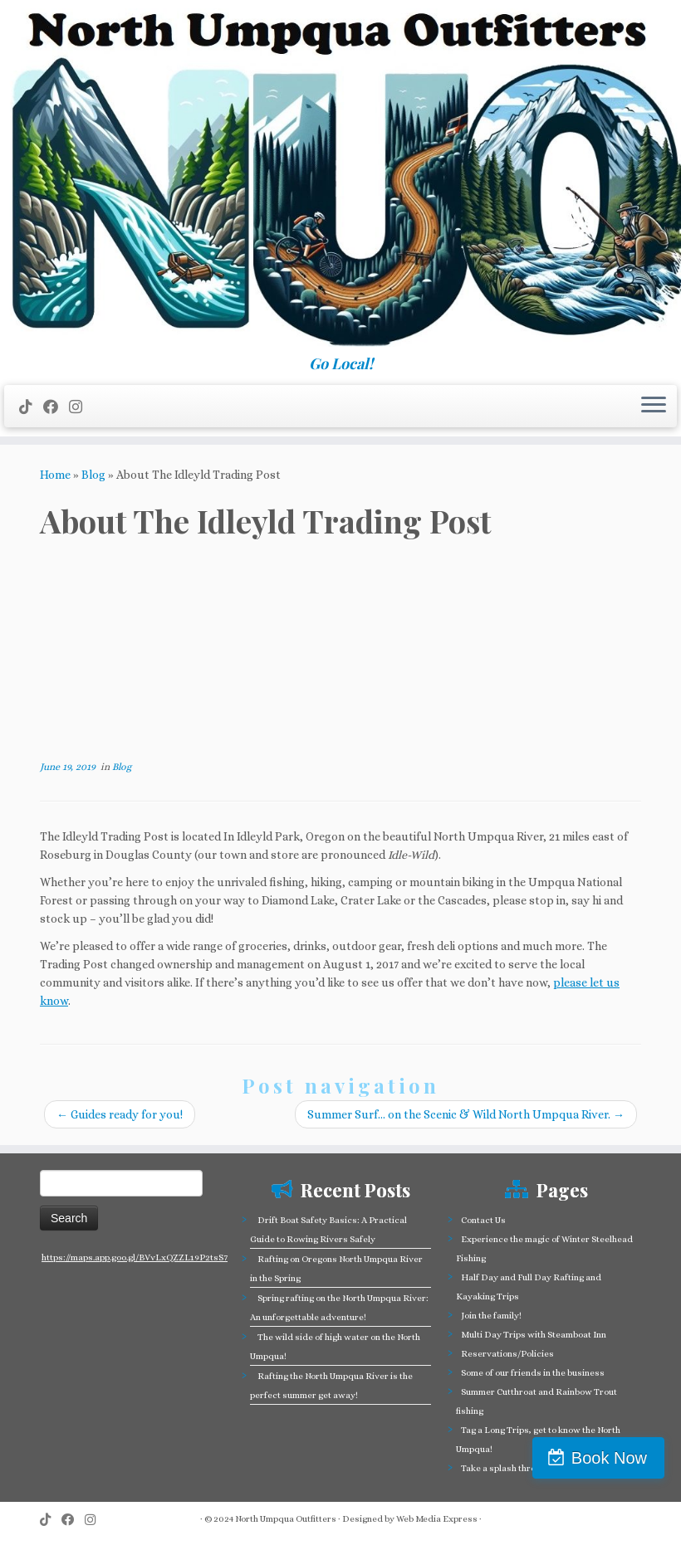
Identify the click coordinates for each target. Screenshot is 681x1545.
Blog (93, 474)
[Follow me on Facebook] (56, 407)
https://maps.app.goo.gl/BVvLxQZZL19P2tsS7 (135, 1257)
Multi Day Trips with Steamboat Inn (533, 1334)
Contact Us (483, 1220)
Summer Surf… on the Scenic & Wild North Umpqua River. (466, 1114)
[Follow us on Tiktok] (31, 407)
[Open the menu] (653, 406)
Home (55, 474)
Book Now (609, 1458)
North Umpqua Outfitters (285, 1518)
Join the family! (491, 1315)
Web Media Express (437, 1518)
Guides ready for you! (119, 1114)
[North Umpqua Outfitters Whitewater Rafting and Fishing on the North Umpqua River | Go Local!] (340, 177)
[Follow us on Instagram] (81, 407)
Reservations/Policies (507, 1353)
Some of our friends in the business (533, 1372)
